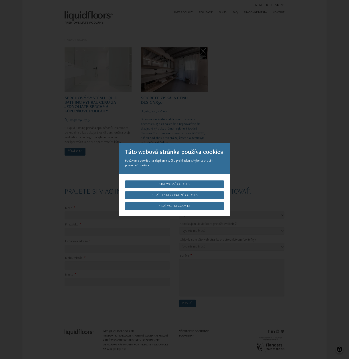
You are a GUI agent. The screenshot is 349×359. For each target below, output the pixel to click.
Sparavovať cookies (174, 184)
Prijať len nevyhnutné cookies (175, 195)
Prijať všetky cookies (174, 205)
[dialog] (174, 179)
